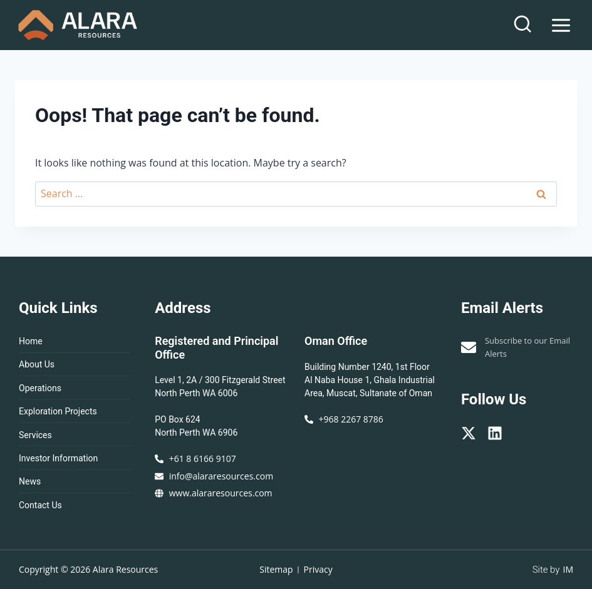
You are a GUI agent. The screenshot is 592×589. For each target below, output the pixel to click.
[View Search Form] (522, 25)
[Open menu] (560, 25)
